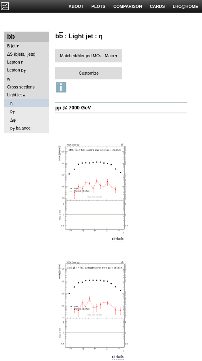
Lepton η (15, 62)
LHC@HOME (185, 6)
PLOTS (99, 6)
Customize (89, 73)
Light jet (14, 94)
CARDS (157, 6)
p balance (20, 129)
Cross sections (21, 87)
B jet (11, 45)
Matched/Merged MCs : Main (87, 55)
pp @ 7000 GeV (73, 108)
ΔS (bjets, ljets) (21, 54)
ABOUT (76, 6)
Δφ (13, 120)
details (118, 238)
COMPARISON (127, 6)
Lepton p (16, 70)
